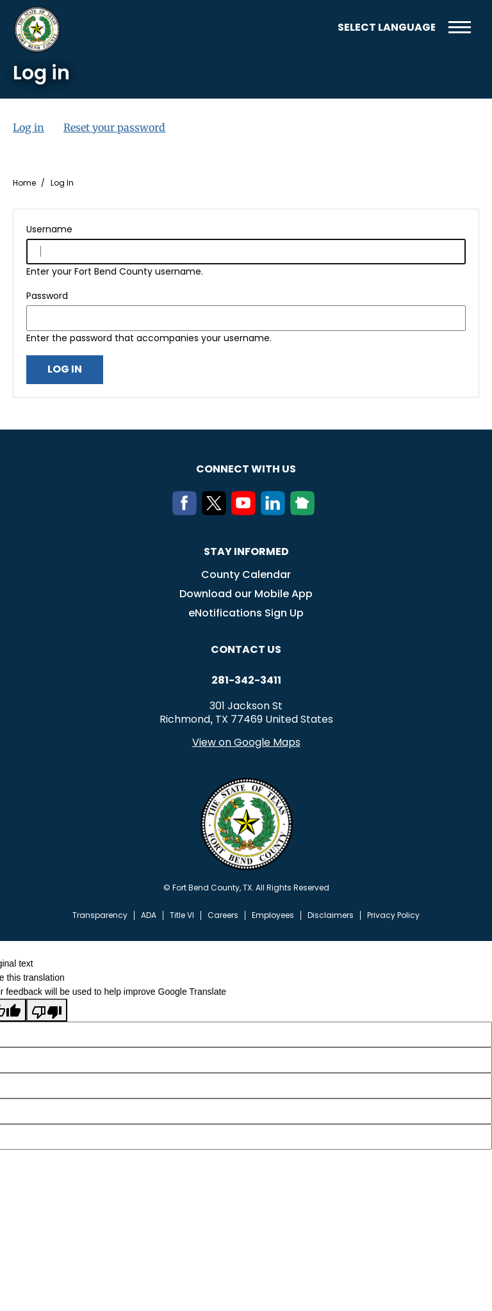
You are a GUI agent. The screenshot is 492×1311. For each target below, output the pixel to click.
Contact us (246, 649)
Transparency (99, 915)
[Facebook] (187, 511)
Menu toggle (459, 27)
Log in (28, 127)
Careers (223, 915)
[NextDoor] (305, 511)
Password (47, 295)
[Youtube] (246, 511)
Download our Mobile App (246, 593)
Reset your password (114, 127)
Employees (273, 915)
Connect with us (246, 469)
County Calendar (246, 574)
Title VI (182, 915)
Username (49, 229)
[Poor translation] (46, 1010)
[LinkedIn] (275, 511)
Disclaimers (331, 915)
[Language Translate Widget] (386, 27)
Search (318, 27)
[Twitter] (216, 511)
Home (24, 183)
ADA (148, 915)
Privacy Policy (393, 915)
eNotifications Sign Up (246, 613)
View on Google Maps (246, 742)
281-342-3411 (246, 680)
